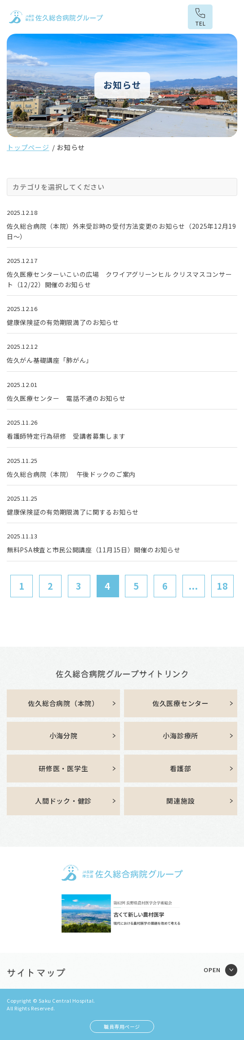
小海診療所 (180, 735)
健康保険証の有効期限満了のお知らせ (63, 322)
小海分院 (63, 735)
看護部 (180, 768)
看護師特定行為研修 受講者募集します (66, 435)
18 (222, 585)
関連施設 (180, 800)
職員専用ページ (122, 1026)
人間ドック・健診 (63, 800)
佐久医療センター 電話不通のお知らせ (66, 398)
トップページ (28, 147)
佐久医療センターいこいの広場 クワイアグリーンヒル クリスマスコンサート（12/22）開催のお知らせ (119, 279)
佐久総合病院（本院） (63, 703)
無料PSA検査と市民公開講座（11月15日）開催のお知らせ (93, 549)
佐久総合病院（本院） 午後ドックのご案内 (71, 474)
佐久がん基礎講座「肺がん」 (50, 360)
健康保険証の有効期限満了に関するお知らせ (73, 511)
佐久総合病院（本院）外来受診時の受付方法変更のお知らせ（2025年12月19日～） (121, 231)
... (193, 585)
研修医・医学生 (63, 768)
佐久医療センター (180, 703)
